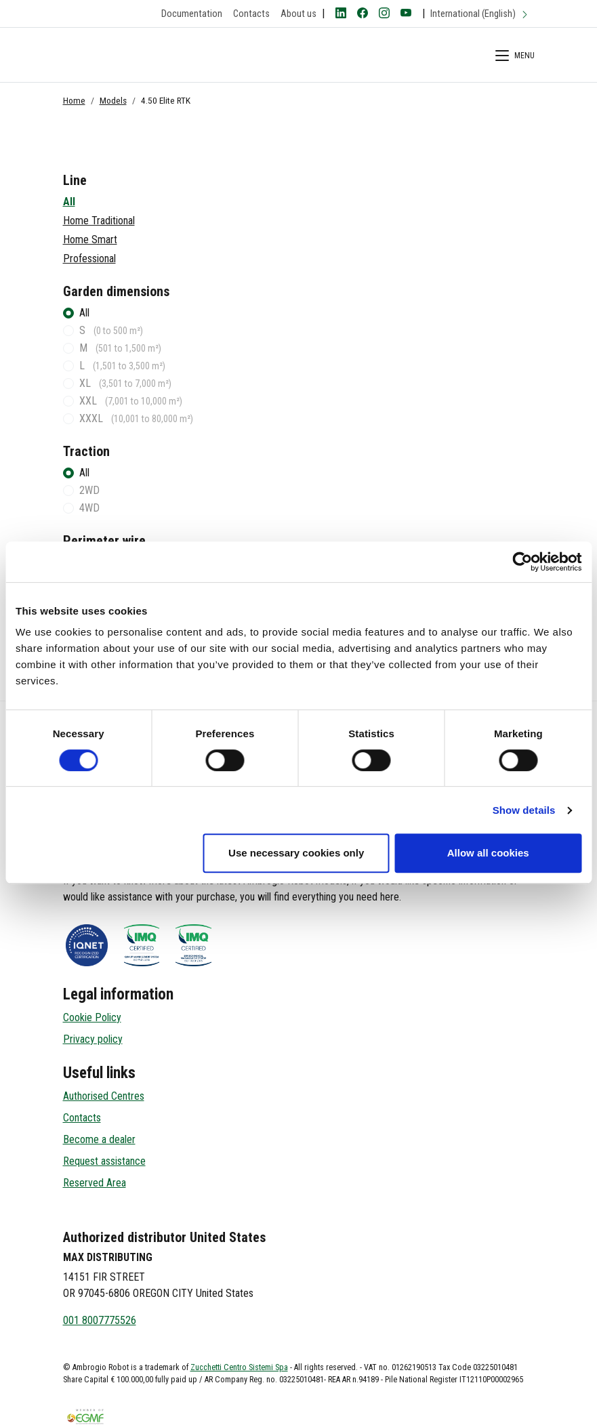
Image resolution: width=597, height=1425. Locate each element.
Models (113, 100)
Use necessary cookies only (296, 853)
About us (298, 14)
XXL (130, 400)
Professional (89, 258)
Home (74, 100)
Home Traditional (99, 220)
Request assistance (104, 1161)
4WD (89, 507)
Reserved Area (94, 1182)
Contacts (251, 14)
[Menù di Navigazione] (515, 57)
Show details (524, 810)
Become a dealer (99, 1139)
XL (125, 383)
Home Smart (90, 239)
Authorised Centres (103, 1096)
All (69, 201)
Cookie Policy (92, 1017)
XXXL (136, 418)
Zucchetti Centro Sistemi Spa (239, 1367)
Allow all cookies (488, 853)
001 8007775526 (99, 1320)
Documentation (191, 14)
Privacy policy (93, 1039)
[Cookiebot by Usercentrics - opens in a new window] (522, 562)
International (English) (479, 14)
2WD (89, 490)
